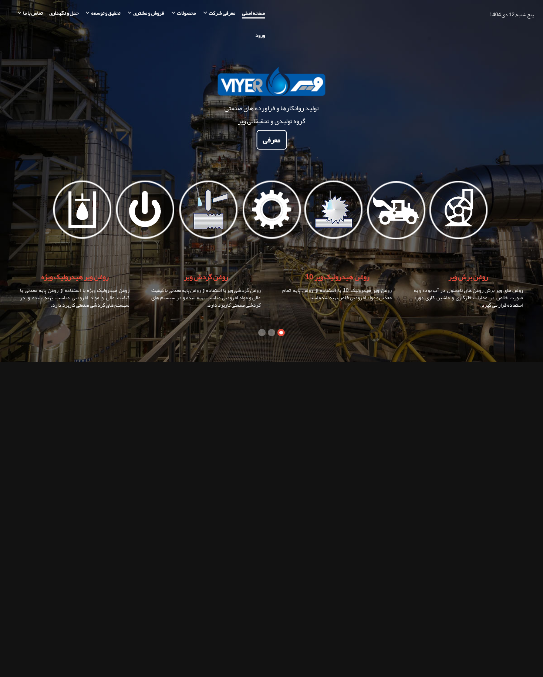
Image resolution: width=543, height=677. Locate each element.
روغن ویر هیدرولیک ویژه (74, 277)
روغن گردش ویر (206, 277)
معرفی (271, 140)
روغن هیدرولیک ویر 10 (337, 277)
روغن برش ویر (468, 277)
